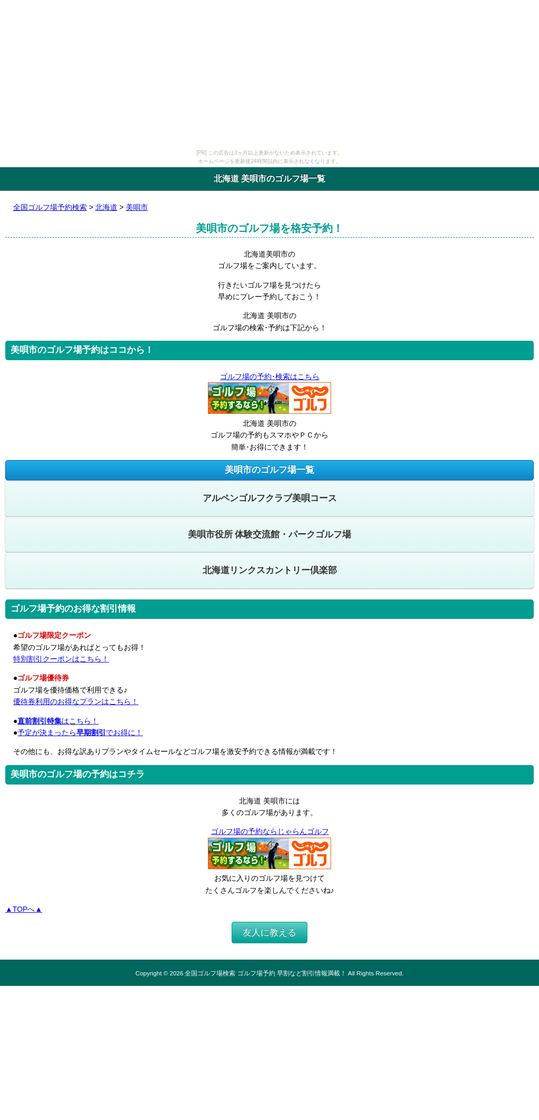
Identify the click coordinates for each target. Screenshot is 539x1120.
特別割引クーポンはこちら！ (61, 659)
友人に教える (269, 933)
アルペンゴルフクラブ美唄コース (270, 498)
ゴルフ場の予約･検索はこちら (269, 376)
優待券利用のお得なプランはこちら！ (75, 701)
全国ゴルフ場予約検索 (50, 207)
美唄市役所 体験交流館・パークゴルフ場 (270, 534)
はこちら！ (57, 721)
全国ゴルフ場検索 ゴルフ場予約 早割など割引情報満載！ (265, 973)
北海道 (106, 207)
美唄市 (137, 207)
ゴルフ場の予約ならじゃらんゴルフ (270, 831)
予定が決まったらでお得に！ (80, 732)
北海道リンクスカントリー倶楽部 (270, 570)
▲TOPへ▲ (23, 909)
